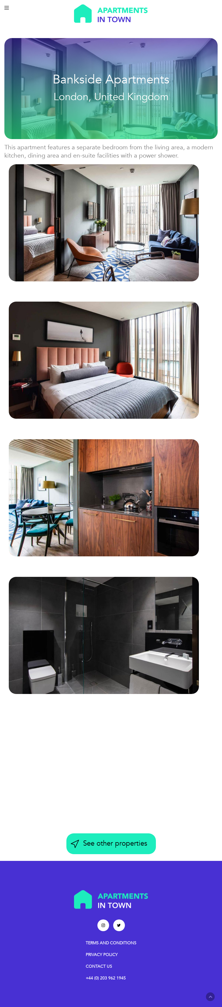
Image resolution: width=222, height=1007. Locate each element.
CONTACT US (99, 966)
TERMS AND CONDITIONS (111, 943)
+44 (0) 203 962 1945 (106, 978)
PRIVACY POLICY (102, 955)
